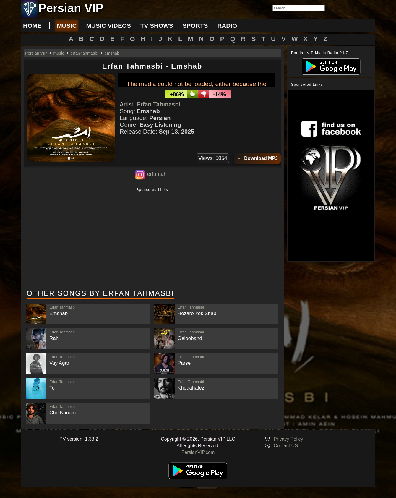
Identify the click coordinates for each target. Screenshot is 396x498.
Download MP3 (257, 158)
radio (227, 25)
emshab (112, 53)
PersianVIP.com (198, 452)
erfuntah (157, 174)
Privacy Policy (288, 439)
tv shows (156, 25)
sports (195, 25)
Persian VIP (36, 53)
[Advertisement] (152, 239)
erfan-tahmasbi (84, 53)
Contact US (286, 445)
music (67, 25)
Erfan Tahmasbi (159, 104)
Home (32, 25)
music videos (108, 25)
